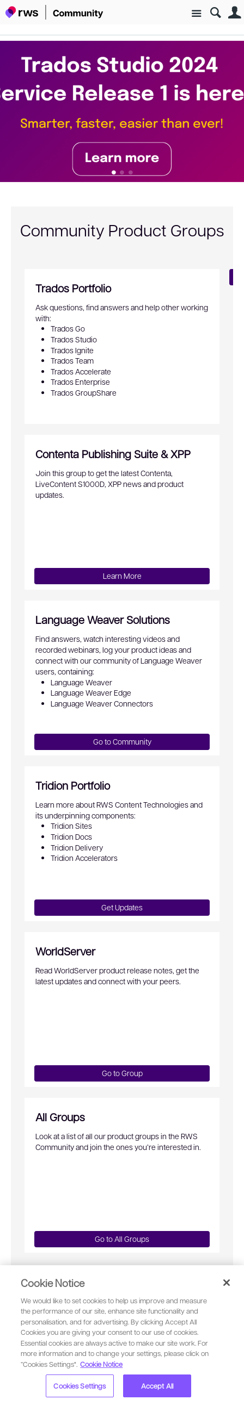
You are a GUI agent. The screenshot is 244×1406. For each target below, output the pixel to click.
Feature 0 (114, 173)
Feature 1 (122, 173)
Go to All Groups (122, 1238)
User (234, 12)
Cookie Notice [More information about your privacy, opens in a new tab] (101, 1363)
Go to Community (122, 741)
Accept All (157, 1385)
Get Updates (122, 907)
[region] (122, 1335)
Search (215, 12)
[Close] (227, 1283)
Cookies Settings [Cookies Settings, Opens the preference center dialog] (79, 1385)
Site (196, 13)
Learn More (122, 575)
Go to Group (122, 1073)
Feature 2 (130, 173)
